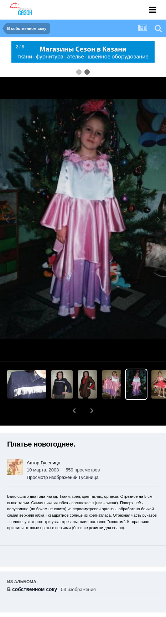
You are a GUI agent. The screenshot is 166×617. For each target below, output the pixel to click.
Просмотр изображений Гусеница (63, 459)
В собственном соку (32, 571)
